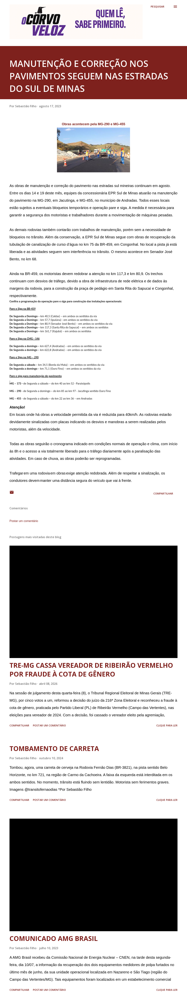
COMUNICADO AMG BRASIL (53, 938)
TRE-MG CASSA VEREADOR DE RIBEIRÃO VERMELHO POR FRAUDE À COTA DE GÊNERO (91, 670)
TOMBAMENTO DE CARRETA (54, 748)
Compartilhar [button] (163, 493)
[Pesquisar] (157, 6)
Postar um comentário (23, 521)
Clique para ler (167, 725)
